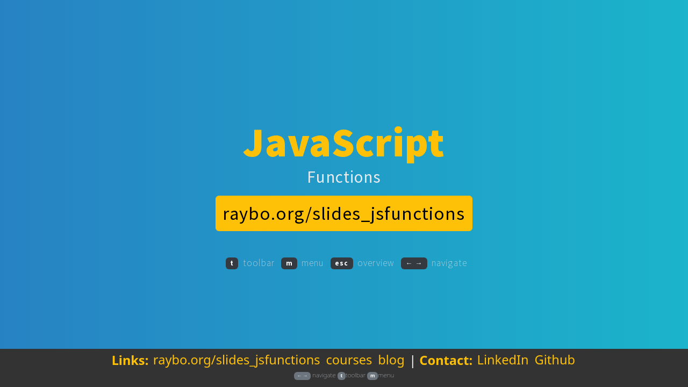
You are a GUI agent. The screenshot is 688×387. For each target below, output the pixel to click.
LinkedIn (503, 368)
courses (349, 368)
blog (391, 368)
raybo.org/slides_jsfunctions (236, 368)
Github (554, 368)
